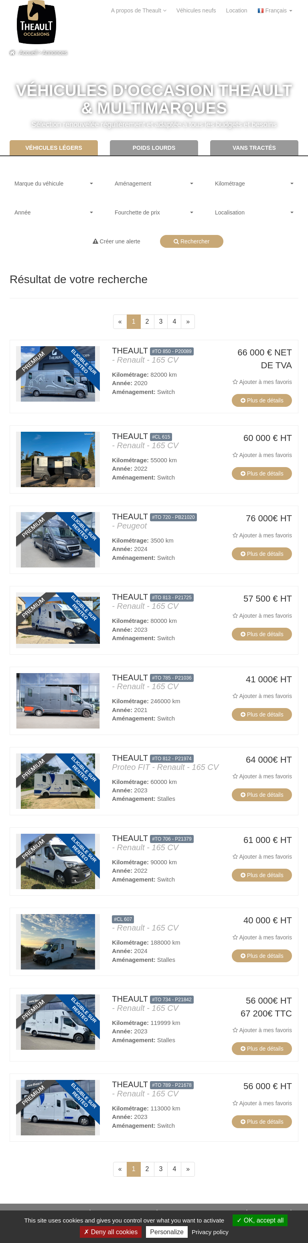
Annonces (53, 52)
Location (236, 10)
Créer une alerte (116, 241)
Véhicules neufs (196, 10)
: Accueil (23, 52)
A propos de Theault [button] (138, 10)
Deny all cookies (111, 1232)
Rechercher (191, 241)
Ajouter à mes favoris (262, 382)
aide (80, 32)
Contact (106, 32)
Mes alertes (227, 32)
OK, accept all (260, 1220)
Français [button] (274, 10)
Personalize (167, 1232)
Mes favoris (270, 32)
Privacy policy (210, 1232)
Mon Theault (181, 32)
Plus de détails (262, 400)
